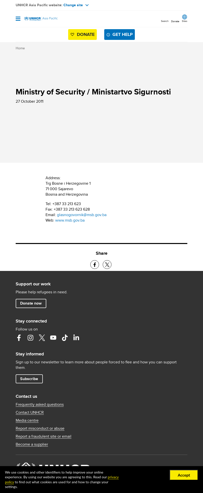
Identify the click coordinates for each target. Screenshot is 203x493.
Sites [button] (184, 21)
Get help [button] (122, 34)
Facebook (19, 337)
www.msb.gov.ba (70, 220)
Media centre (27, 420)
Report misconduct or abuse (40, 428)
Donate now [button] (31, 303)
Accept (184, 475)
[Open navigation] (18, 19)
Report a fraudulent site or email (43, 436)
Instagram (30, 337)
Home (20, 48)
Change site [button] (76, 4)
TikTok (64, 337)
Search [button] (165, 21)
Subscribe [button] (29, 379)
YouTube (53, 337)
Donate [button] (175, 21)
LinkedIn (76, 337)
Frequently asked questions (40, 404)
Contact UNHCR (30, 412)
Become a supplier (32, 444)
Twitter (42, 337)
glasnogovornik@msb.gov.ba (81, 215)
